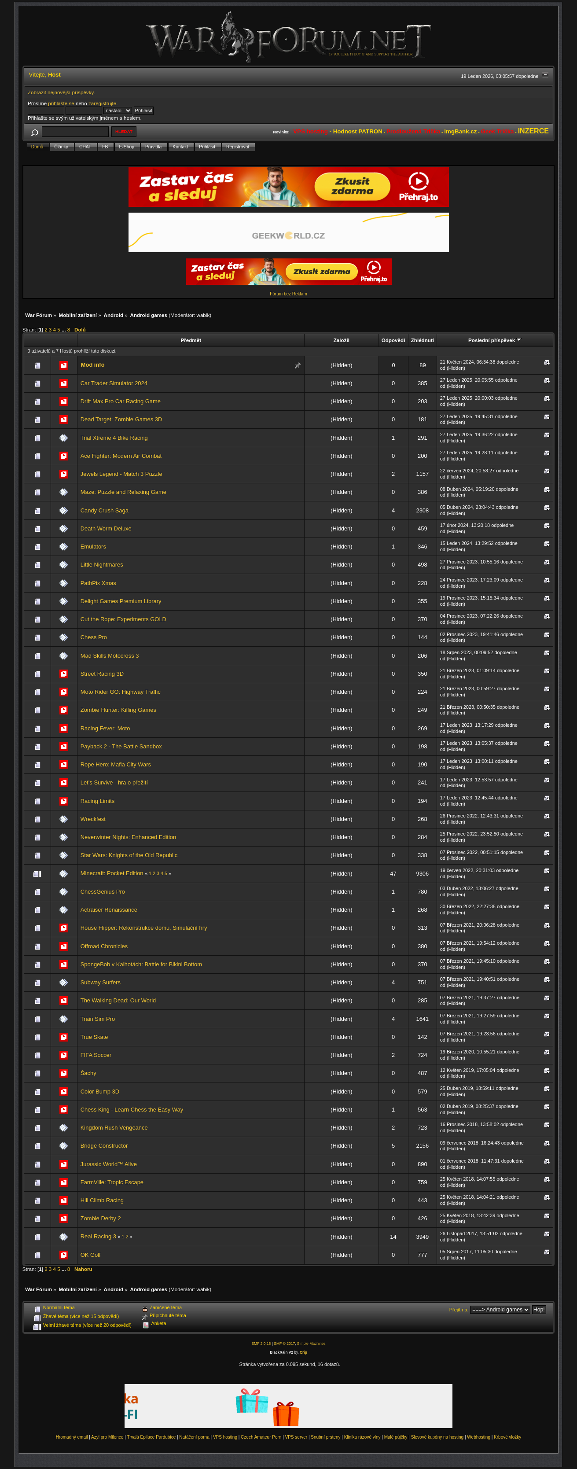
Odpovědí (393, 340)
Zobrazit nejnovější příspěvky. (61, 92)
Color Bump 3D (100, 1091)
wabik (203, 315)
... (64, 329)
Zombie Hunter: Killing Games (118, 710)
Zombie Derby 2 (101, 1218)
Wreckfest (93, 819)
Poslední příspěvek (495, 340)
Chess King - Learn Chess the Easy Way (132, 1109)
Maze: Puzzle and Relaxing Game (123, 492)
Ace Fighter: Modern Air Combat (121, 456)
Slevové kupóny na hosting (437, 1437)
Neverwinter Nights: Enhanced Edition (128, 837)
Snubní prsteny (325, 1437)
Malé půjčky (396, 1437)
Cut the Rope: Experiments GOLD (123, 619)
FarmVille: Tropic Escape (112, 1182)
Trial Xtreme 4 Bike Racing (114, 437)
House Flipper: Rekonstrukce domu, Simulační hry (144, 927)
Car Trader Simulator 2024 (114, 383)
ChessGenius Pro (103, 891)
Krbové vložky (507, 1437)
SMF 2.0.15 (261, 1343)
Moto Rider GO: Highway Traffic (121, 691)
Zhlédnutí (422, 340)
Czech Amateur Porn (261, 1437)
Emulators (93, 546)
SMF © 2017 (284, 1343)
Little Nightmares (102, 564)
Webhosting (478, 1437)
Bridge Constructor (104, 1145)
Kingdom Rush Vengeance (114, 1127)
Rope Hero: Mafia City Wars (116, 764)
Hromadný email (72, 1437)
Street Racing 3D (102, 673)
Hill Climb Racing (102, 1200)
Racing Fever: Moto (105, 728)
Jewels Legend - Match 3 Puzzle (121, 474)
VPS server (296, 1437)
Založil (341, 340)
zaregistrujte (102, 103)
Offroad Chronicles (104, 946)
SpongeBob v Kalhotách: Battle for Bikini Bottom (141, 964)
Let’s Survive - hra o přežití (114, 782)
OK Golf (91, 1255)
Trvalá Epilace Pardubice (151, 1437)
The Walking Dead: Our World (118, 1000)
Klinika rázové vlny (362, 1437)
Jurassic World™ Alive (109, 1164)
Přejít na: (459, 1309)
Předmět (190, 340)
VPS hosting (225, 1437)
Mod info (93, 364)
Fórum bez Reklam (288, 293)
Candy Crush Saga (105, 510)
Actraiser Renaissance (109, 909)
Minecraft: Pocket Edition (112, 873)
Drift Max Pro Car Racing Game (121, 401)
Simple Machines (311, 1343)
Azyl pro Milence (107, 1437)
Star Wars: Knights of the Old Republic (129, 855)
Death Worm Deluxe (106, 528)
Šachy (88, 1073)
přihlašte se (61, 103)
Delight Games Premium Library (121, 601)
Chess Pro (94, 637)
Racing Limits (97, 801)
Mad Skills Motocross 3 (110, 655)
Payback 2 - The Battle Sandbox (121, 746)
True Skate (94, 1037)
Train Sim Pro (98, 1019)
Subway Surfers (101, 982)
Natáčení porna (194, 1437)
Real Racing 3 (98, 1236)
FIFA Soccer (96, 1055)
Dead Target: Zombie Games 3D (121, 419)
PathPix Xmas (98, 583)
